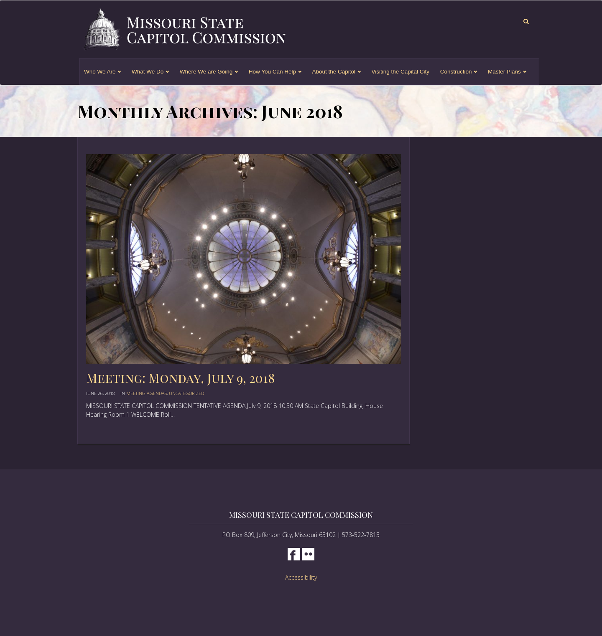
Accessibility (301, 577)
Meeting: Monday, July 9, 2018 (180, 378)
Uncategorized (186, 393)
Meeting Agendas (146, 393)
